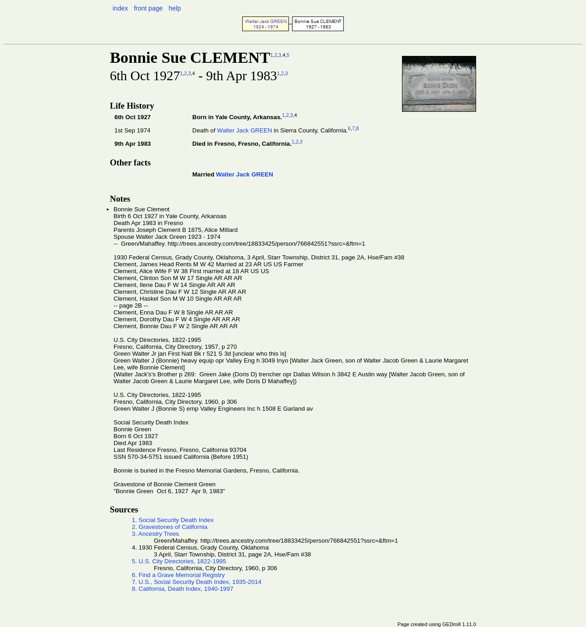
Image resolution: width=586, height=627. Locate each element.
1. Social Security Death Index (173, 520)
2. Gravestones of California (169, 526)
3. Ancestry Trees (155, 533)
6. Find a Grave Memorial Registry (178, 575)
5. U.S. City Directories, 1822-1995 (179, 561)
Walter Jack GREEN (244, 130)
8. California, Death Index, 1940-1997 (182, 588)
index (120, 8)
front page (148, 8)
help (174, 8)
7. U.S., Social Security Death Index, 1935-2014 (196, 581)
